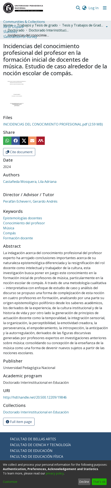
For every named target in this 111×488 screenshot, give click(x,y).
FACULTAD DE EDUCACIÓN (31, 450)
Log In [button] (94, 8)
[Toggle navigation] (105, 8)
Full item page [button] (19, 421)
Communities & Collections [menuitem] (24, 21)
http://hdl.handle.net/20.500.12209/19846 (35, 397)
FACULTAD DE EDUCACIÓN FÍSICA (36, 456)
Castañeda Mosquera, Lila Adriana (29, 181)
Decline (84, 482)
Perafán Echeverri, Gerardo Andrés (30, 201)
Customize (10, 482)
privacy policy (55, 473)
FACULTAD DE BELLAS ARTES (33, 439)
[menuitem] (84, 7)
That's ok (99, 482)
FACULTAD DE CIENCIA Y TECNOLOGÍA (40, 445)
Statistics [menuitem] (10, 31)
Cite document (19, 152)
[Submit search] (78, 7)
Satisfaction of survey (20, 36)
